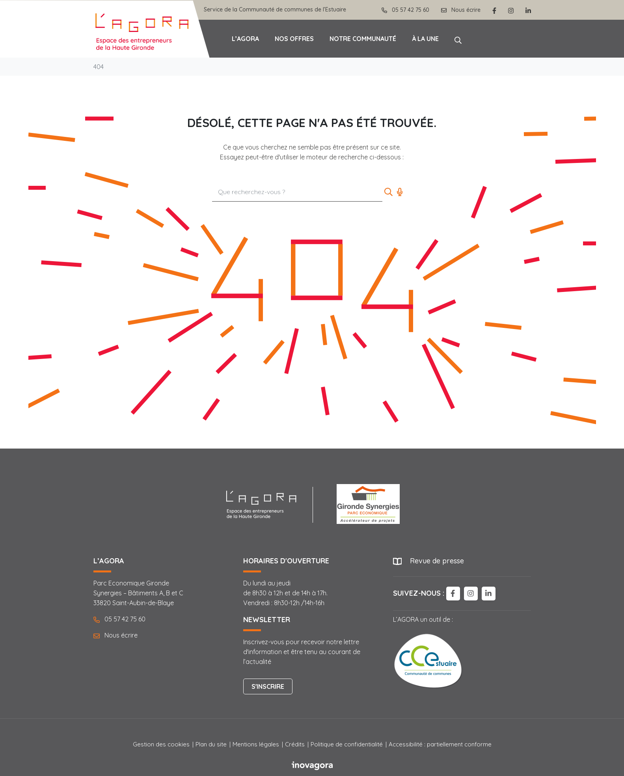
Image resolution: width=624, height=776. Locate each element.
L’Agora (245, 39)
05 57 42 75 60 (119, 619)
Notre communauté (363, 39)
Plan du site (211, 744)
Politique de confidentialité (347, 744)
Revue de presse (437, 560)
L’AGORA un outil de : (428, 652)
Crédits (295, 744)
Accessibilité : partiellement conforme (440, 744)
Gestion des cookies (161, 744)
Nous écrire (115, 635)
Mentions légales (256, 744)
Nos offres (294, 39)
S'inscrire (267, 686)
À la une (425, 39)
